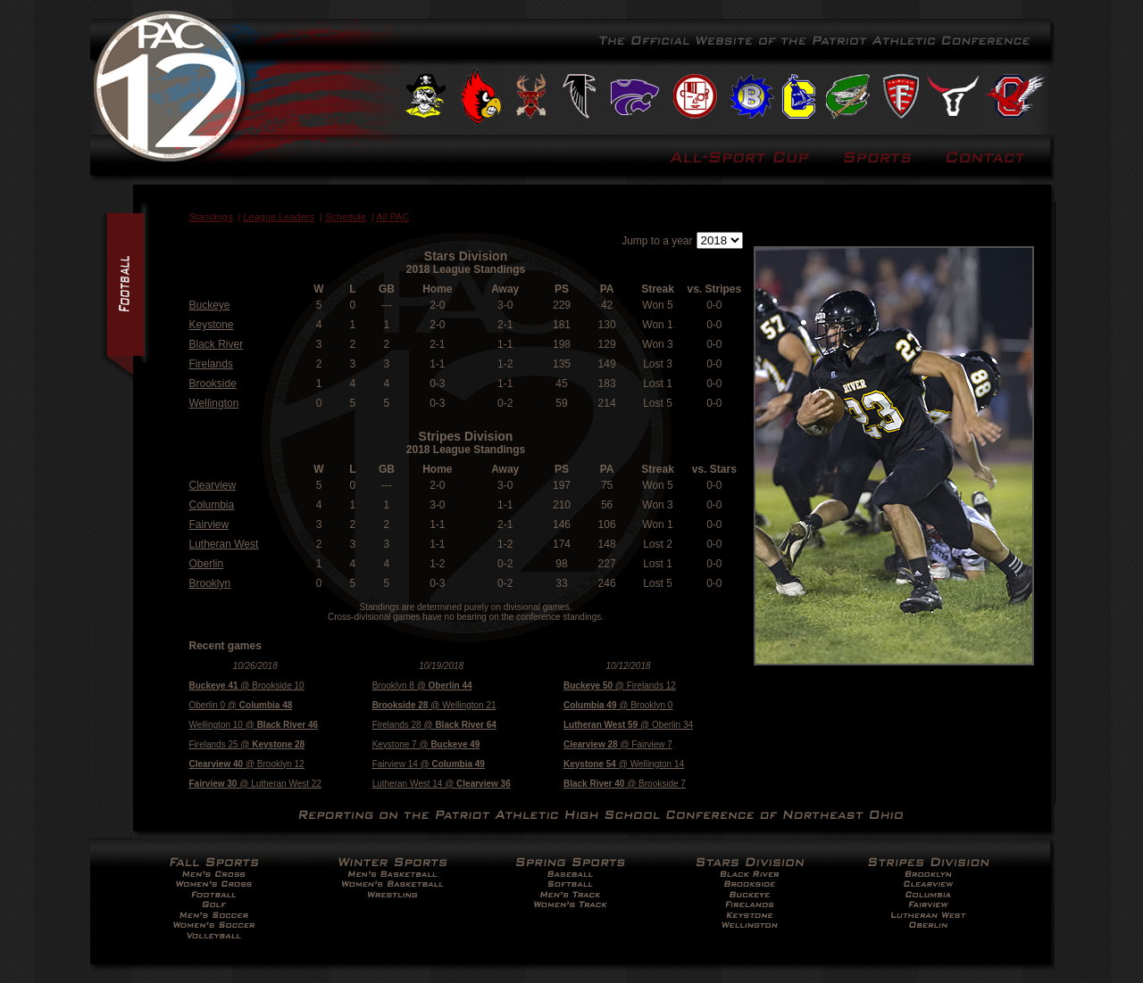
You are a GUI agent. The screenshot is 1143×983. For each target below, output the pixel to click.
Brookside (213, 383)
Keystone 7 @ (426, 744)
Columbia (212, 505)
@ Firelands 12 (619, 685)
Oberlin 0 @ (241, 705)
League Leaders (278, 216)
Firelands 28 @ (434, 725)
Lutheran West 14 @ (441, 784)
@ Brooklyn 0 (617, 705)
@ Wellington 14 (623, 764)
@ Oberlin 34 (628, 725)
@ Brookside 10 (247, 685)
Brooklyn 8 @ (422, 685)
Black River (216, 344)
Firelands (211, 364)
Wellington (214, 403)
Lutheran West (224, 544)
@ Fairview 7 (617, 744)
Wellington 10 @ (254, 725)
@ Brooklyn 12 (247, 764)
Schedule (345, 216)
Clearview (213, 485)
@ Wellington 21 (434, 705)
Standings (211, 216)
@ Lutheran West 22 (255, 784)
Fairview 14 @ (428, 764)
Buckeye (209, 305)
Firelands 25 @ (247, 744)
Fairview (209, 524)
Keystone (211, 324)
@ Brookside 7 (624, 784)
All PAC (392, 216)
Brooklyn (210, 583)
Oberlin (206, 564)
